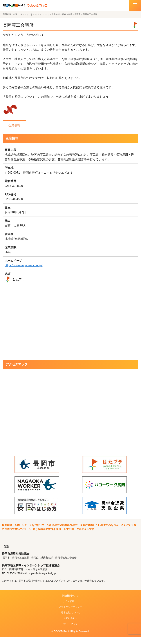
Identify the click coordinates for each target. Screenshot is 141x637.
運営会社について (70, 612)
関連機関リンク (70, 595)
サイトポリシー (70, 601)
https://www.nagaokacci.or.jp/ (23, 265)
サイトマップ (70, 624)
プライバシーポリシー (70, 606)
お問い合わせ (70, 618)
